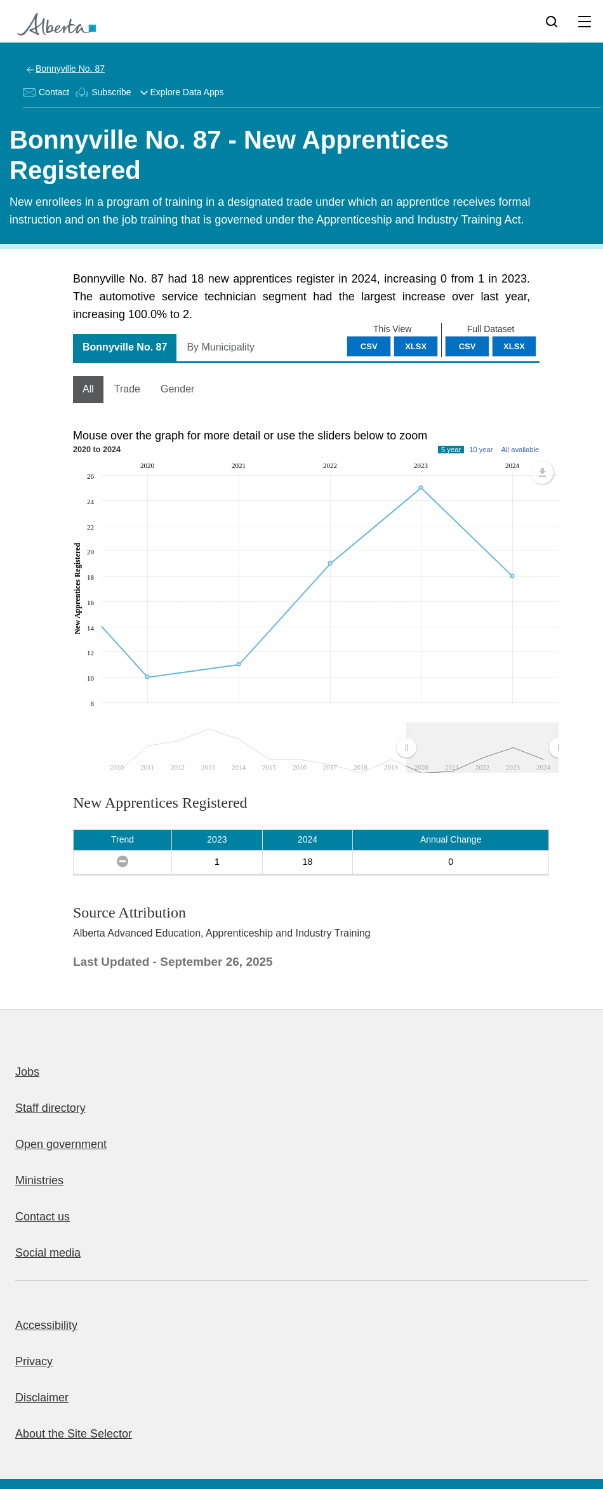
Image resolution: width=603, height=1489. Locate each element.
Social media (48, 1252)
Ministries (39, 1180)
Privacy (34, 1361)
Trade (127, 389)
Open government (61, 1144)
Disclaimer (42, 1397)
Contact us (42, 1216)
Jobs (27, 1071)
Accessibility (46, 1325)
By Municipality (221, 347)
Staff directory (50, 1108)
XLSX (514, 346)
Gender (177, 389)
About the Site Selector (73, 1433)
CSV (467, 346)
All (88, 389)
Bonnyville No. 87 (70, 68)
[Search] (551, 21)
